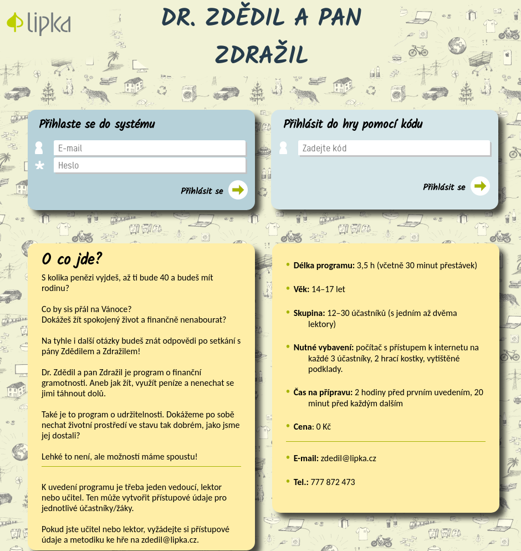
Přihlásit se (202, 191)
